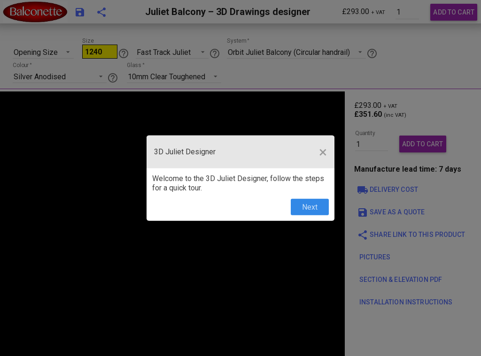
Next (310, 207)
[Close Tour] (323, 151)
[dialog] (240, 178)
